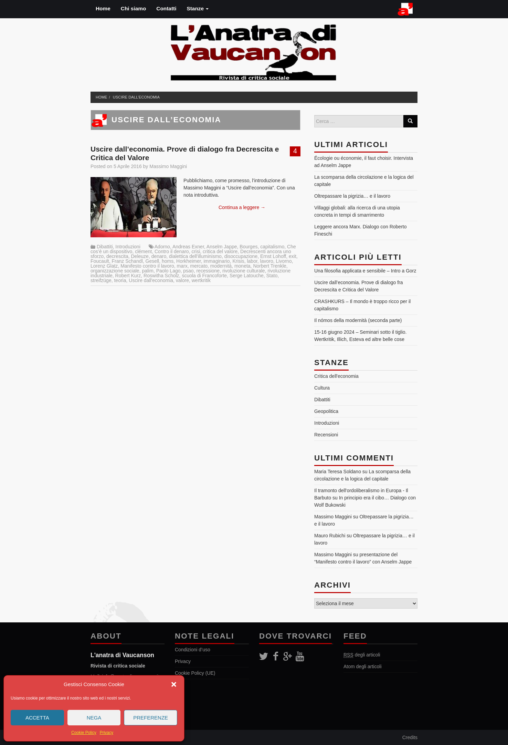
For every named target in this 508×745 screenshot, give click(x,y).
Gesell (152, 261)
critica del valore (220, 251)
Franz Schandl (127, 261)
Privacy (106, 732)
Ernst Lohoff (273, 256)
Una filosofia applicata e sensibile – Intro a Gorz (365, 270)
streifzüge (101, 280)
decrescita (117, 256)
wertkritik (201, 280)
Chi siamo (133, 8)
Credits (409, 737)
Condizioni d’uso (192, 649)
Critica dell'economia (336, 376)
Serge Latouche (247, 275)
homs (167, 261)
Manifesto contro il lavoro (147, 266)
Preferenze (150, 718)
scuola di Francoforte (204, 275)
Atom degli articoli (362, 666)
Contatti (166, 8)
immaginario (216, 261)
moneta (242, 266)
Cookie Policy (83, 732)
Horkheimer (188, 261)
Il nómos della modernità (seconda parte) (358, 320)
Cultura (322, 388)
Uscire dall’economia (136, 97)
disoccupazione (241, 256)
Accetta (37, 718)
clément (143, 251)
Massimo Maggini (168, 166)
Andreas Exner (188, 246)
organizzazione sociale (115, 270)
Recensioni (326, 434)
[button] (173, 684)
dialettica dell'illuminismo (195, 256)
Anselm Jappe (222, 246)
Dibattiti (105, 246)
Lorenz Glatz (104, 266)
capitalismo (272, 246)
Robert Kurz (128, 275)
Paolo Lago (168, 270)
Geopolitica (326, 411)
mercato (199, 266)
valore (182, 280)
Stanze (198, 8)
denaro (159, 256)
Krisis (238, 261)
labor (252, 261)
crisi (195, 251)
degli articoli (361, 655)
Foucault (100, 261)
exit (292, 256)
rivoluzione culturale (243, 270)
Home (103, 8)
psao (188, 270)
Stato (272, 275)
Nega (94, 718)
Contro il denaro (172, 251)
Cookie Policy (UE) (195, 673)
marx (182, 266)
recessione (208, 270)
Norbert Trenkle (269, 266)
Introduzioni (127, 246)
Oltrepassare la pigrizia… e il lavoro (352, 196)
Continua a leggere (242, 207)
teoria (120, 280)
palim (147, 270)
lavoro (266, 261)
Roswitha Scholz (161, 275)
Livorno (284, 261)
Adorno (162, 246)
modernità (221, 266)
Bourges (248, 246)
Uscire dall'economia (151, 280)
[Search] (410, 121)
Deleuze (140, 256)
